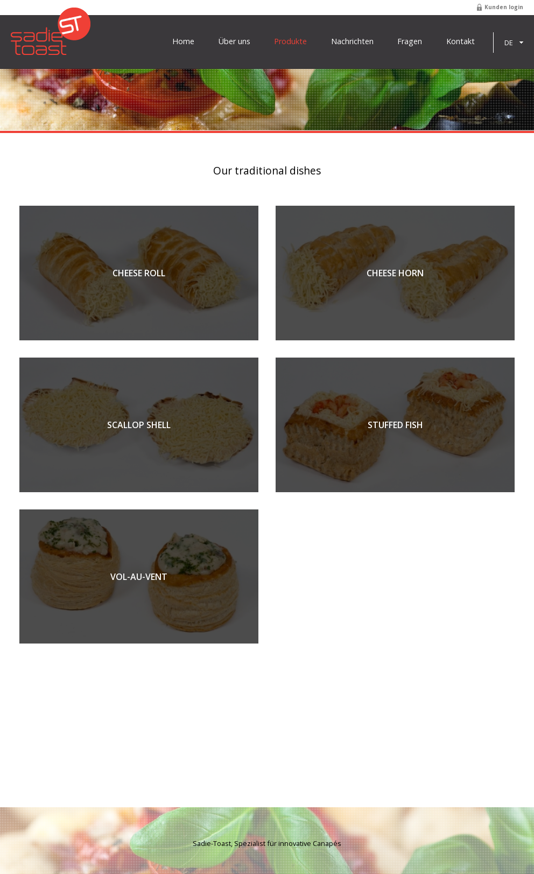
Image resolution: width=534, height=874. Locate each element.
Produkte (290, 41)
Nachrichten (352, 41)
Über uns (234, 41)
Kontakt (460, 41)
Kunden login (503, 7)
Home (183, 41)
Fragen (409, 41)
